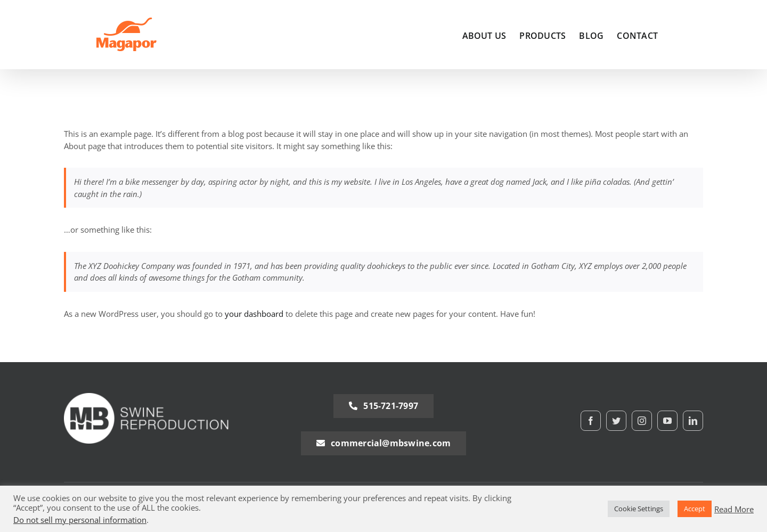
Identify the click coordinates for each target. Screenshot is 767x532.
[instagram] (642, 421)
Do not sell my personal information (79, 519)
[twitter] (616, 421)
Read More (734, 509)
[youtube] (667, 421)
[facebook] (591, 421)
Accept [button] (694, 508)
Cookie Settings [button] (638, 508)
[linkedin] (693, 421)
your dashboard (254, 313)
